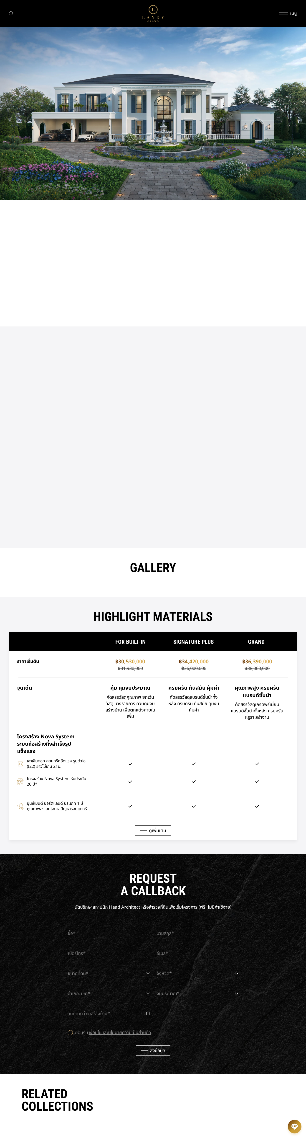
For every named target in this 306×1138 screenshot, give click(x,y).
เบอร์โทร (75, 953)
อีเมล (161, 953)
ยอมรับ (113, 1032)
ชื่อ (70, 933)
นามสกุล (164, 933)
